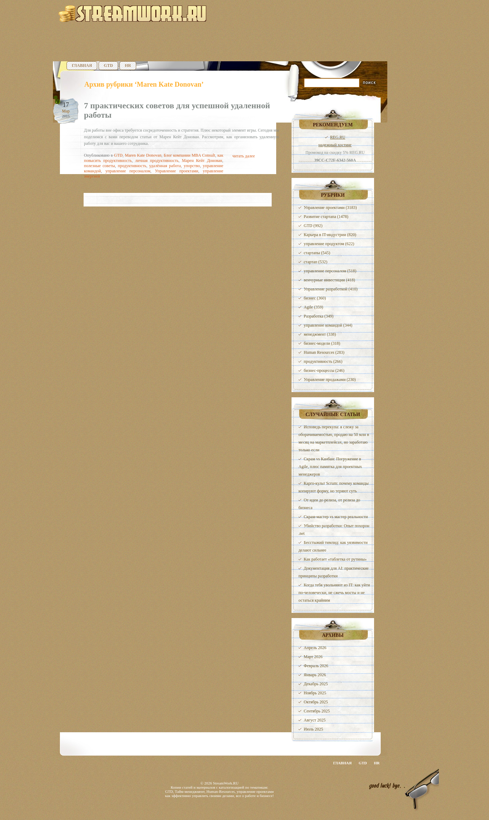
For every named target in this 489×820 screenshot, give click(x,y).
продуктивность (132, 165)
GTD (108, 65)
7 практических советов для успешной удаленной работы (177, 110)
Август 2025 (315, 720)
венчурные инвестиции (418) (329, 280)
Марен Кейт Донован (202, 160)
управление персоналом (128, 171)
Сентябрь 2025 (317, 711)
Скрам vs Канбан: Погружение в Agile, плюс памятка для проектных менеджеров (330, 466)
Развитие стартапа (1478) (326, 216)
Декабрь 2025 (316, 683)
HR (128, 65)
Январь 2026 (315, 674)
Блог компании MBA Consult (189, 155)
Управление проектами (176, 171)
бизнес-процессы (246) (324, 370)
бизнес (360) (315, 298)
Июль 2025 (313, 729)
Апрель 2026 (315, 647)
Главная (82, 65)
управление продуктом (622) (329, 243)
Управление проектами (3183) (330, 207)
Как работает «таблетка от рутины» (335, 559)
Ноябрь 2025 (315, 692)
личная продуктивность (156, 160)
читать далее (243, 156)
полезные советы (99, 165)
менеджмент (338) (320, 334)
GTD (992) (313, 225)
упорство (192, 165)
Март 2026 (313, 656)
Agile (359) (313, 307)
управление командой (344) (328, 325)
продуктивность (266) (323, 361)
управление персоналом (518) (330, 270)
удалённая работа (165, 165)
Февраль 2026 (316, 665)
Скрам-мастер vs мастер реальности (336, 516)
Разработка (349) (318, 316)
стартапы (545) (317, 252)
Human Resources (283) (324, 352)
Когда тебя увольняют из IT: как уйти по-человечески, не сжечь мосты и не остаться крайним (334, 593)
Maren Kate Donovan (143, 155)
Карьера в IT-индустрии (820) (330, 234)
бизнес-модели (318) (322, 343)
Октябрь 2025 (316, 702)
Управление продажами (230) (330, 379)
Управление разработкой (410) (330, 289)
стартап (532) (315, 261)
